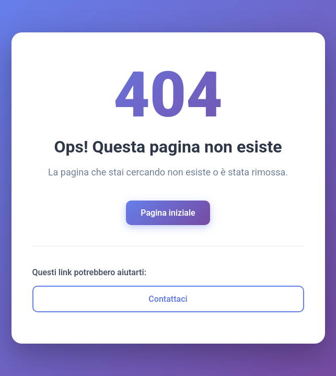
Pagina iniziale (168, 213)
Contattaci (167, 299)
